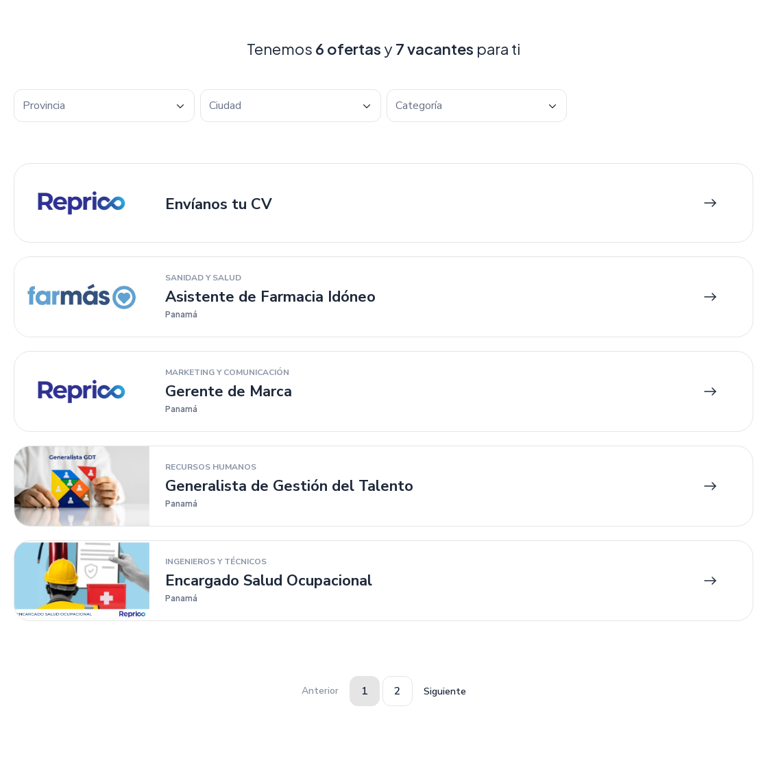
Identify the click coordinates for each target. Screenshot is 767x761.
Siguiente (445, 691)
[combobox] (104, 105)
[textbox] (104, 106)
